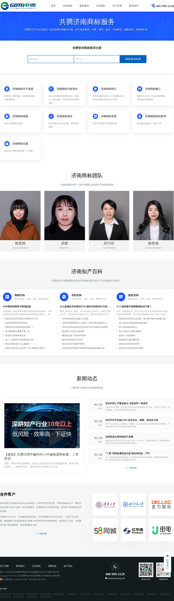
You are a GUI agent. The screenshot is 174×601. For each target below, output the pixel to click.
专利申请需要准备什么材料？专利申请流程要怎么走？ (86, 323)
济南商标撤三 (153, 88)
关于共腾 (117, 5)
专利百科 (76, 295)
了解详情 (131, 468)
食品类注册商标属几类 (15, 335)
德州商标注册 (45, 594)
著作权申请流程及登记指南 (131, 348)
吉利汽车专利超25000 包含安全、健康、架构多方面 (131, 420)
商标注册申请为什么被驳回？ (18, 344)
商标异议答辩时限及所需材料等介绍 (21, 319)
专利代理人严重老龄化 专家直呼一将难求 (126, 403)
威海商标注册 (165, 594)
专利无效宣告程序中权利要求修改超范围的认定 (83, 348)
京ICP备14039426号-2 (37, 579)
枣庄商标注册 (32, 597)
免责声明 (56, 576)
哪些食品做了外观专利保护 (74, 335)
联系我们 (133, 5)
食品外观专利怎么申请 (72, 340)
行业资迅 (36, 566)
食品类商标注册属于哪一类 (17, 331)
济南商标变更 (109, 116)
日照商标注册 (138, 594)
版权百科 (133, 295)
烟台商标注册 (18, 597)
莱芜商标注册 (98, 594)
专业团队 (100, 5)
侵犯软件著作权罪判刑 (129, 344)
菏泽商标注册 (72, 594)
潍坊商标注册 (5, 597)
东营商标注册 (58, 594)
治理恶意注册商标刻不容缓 (119, 437)
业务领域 (67, 5)
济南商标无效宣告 (67, 88)
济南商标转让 (109, 88)
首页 (53, 5)
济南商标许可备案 (22, 88)
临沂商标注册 (125, 594)
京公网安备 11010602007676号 (13, 579)
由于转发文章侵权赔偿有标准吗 (133, 323)
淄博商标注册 (45, 597)
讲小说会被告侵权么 (128, 327)
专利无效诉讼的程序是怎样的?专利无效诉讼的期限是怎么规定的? (91, 327)
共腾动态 (52, 566)
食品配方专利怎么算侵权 (73, 331)
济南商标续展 (20, 116)
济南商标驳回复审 (155, 116)
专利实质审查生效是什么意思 (75, 319)
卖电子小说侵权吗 (127, 335)
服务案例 (84, 5)
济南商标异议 (64, 116)
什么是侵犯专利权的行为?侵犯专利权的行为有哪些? (86, 306)
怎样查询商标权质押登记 (16, 323)
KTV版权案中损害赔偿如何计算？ (134, 306)
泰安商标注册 (152, 594)
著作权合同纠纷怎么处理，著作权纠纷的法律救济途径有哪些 (146, 319)
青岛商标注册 (18, 594)
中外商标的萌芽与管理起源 (17, 306)
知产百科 (68, 566)
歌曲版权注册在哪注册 (129, 340)
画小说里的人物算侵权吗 (130, 331)
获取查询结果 (133, 59)
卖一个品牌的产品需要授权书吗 (19, 340)
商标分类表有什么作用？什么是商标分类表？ (25, 348)
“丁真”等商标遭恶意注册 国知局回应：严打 (127, 453)
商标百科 (19, 295)
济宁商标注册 (85, 594)
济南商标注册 (20, 143)
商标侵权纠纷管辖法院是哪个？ (19, 327)
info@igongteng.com (116, 578)
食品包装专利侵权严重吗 (73, 344)
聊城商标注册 (112, 594)
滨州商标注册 (32, 594)
